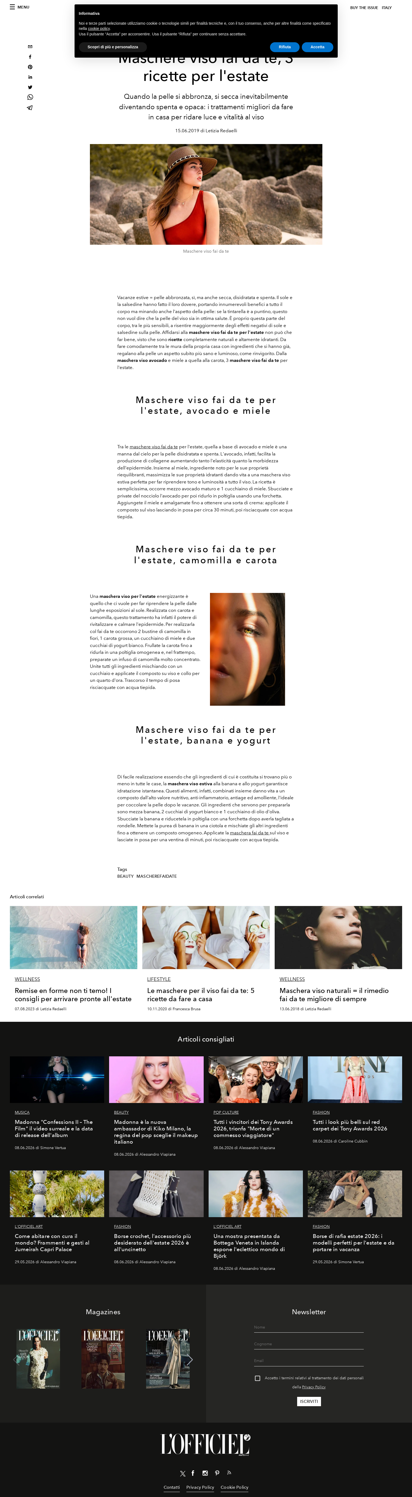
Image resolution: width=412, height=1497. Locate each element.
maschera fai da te (250, 832)
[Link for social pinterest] (217, 1474)
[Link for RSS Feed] (229, 1473)
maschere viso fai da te (154, 446)
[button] (190, 1360)
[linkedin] (30, 78)
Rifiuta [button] (285, 47)
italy (387, 7)
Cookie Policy (234, 1487)
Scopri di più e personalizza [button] (113, 47)
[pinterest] (30, 68)
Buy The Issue (364, 7)
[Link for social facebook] (193, 1474)
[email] (30, 47)
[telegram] (30, 108)
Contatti (172, 1487)
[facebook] (30, 57)
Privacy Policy (314, 1387)
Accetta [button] (318, 47)
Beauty (125, 876)
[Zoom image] (247, 649)
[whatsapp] (30, 98)
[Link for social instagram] (205, 1474)
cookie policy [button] (99, 28)
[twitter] (30, 88)
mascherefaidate (157, 876)
